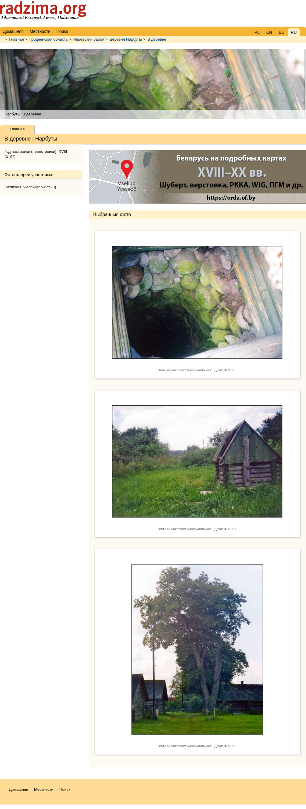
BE (281, 32)
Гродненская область (49, 39)
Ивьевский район (89, 39)
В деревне (156, 39)
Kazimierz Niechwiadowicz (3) (30, 187)
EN (269, 32)
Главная (16, 39)
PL (256, 32)
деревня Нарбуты (126, 39)
